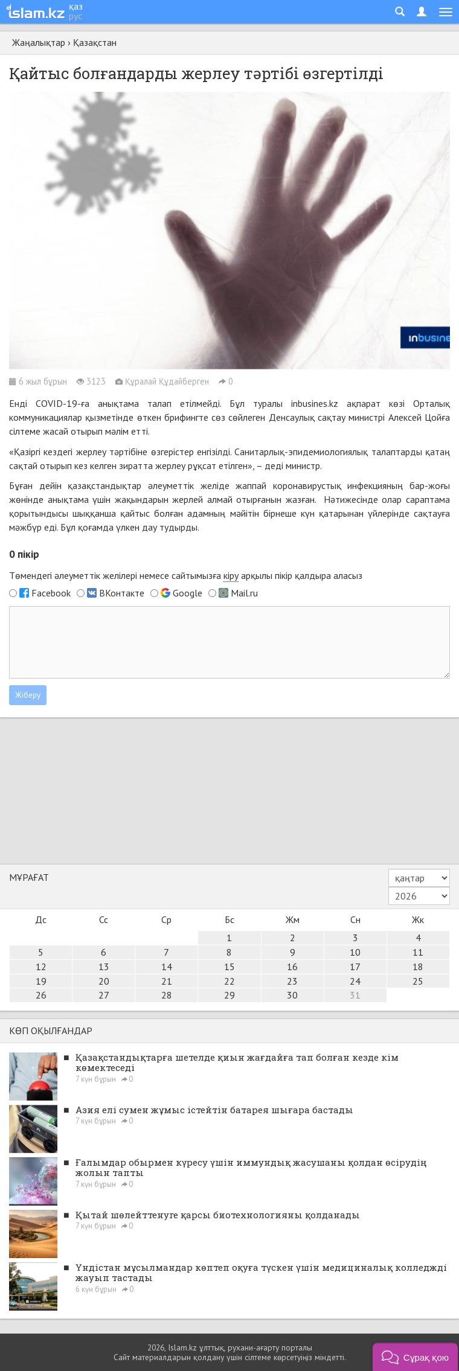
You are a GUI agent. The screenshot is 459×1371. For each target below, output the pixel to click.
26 (41, 995)
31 (355, 995)
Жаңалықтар (38, 42)
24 (355, 981)
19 (41, 981)
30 (292, 995)
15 (229, 966)
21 (166, 981)
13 (103, 966)
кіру (231, 575)
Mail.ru (244, 593)
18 (417, 966)
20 (103, 981)
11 (417, 952)
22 (229, 981)
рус (75, 16)
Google (187, 593)
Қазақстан (95, 42)
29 (229, 995)
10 (355, 952)
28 (166, 995)
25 (417, 981)
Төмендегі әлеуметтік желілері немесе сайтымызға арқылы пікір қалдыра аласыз (185, 575)
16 (292, 966)
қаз (76, 6)
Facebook (51, 593)
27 (103, 995)
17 (355, 966)
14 (166, 966)
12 (41, 966)
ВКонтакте (121, 593)
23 (292, 981)
